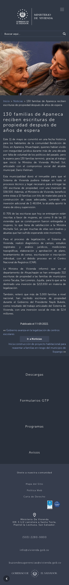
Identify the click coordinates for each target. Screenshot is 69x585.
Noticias (18, 101)
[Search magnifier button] (64, 34)
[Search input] (32, 34)
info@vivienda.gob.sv (34, 550)
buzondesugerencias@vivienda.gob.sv (35, 562)
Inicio (6, 101)
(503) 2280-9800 (34, 537)
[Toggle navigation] (62, 9)
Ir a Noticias (34, 339)
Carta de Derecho (34, 496)
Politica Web (34, 490)
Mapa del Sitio (34, 484)
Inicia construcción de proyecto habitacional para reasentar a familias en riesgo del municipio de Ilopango (37, 347)
